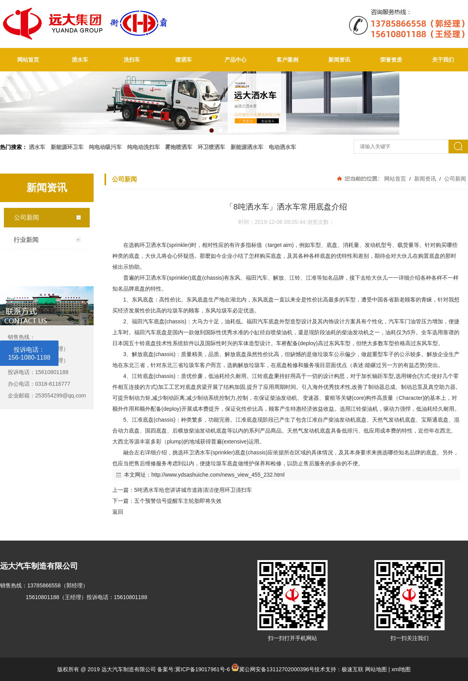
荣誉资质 (391, 60)
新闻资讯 (339, 60)
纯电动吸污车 (105, 147)
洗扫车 (132, 60)
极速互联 (352, 669)
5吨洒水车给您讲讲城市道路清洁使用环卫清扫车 (193, 490)
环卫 (145, 245)
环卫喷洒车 (211, 147)
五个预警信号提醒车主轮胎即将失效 (178, 501)
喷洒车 (184, 60)
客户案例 (287, 60)
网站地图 (376, 669)
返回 (117, 512)
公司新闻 (454, 179)
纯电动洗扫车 (143, 147)
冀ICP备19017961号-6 (202, 669)
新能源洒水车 (246, 147)
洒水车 (80, 60)
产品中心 (235, 60)
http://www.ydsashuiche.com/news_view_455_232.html (218, 475)
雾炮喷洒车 (178, 147)
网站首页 (28, 60)
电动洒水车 (282, 147)
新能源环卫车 (67, 147)
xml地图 (401, 669)
